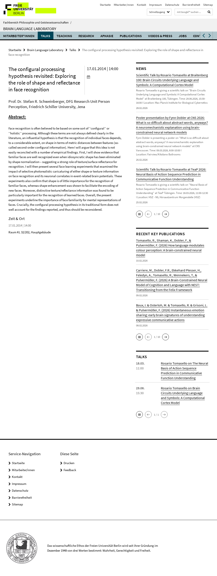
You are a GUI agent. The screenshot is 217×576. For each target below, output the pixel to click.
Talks (45, 36)
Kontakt (141, 5)
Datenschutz (172, 5)
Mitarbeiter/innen (124, 5)
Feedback (70, 470)
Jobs (183, 36)
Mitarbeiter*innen (19, 36)
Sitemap (208, 5)
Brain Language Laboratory (29, 28)
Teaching (64, 36)
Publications (131, 36)
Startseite (105, 5)
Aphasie (106, 36)
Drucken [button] (69, 463)
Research (86, 36)
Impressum (155, 5)
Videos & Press (160, 36)
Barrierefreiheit (191, 5)
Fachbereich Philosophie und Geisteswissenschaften (37, 22)
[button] (203, 35)
